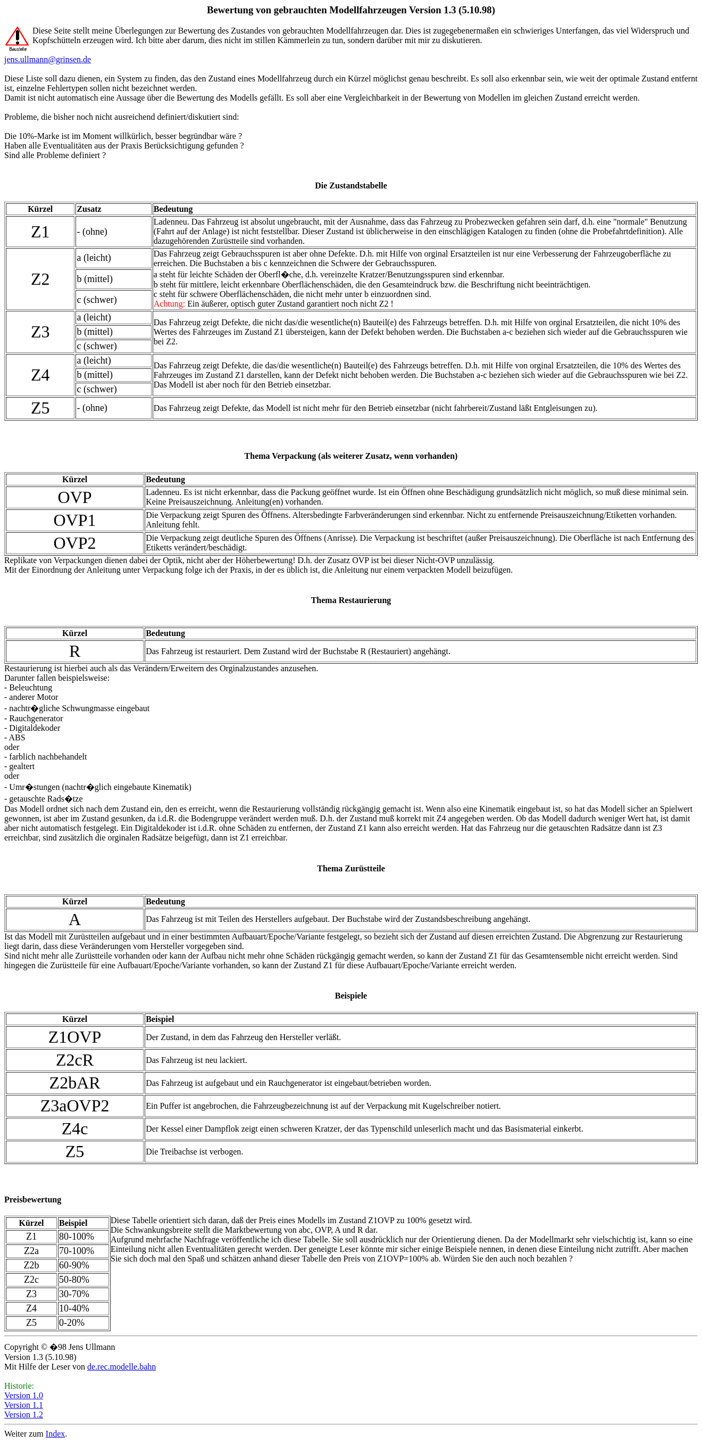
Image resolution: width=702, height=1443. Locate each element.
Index (55, 1433)
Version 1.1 (23, 1404)
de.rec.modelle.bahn (121, 1366)
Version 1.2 (23, 1414)
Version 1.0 (23, 1395)
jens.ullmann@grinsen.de (47, 59)
